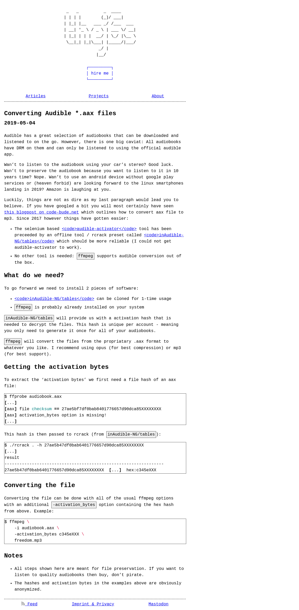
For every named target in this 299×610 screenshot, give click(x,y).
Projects (99, 96)
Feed (29, 603)
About (158, 96)
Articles (36, 96)
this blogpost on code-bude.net (41, 212)
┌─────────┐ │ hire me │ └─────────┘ (84, 73)
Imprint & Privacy (93, 603)
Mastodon (159, 603)
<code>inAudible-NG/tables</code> (54, 299)
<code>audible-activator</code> (99, 229)
